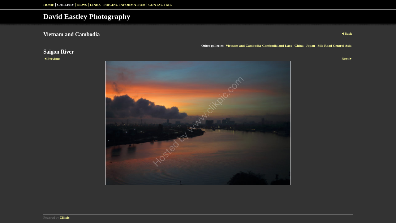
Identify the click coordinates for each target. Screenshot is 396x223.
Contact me (160, 5)
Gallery (65, 5)
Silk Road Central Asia (334, 45)
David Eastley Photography (86, 16)
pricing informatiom (124, 5)
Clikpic (64, 217)
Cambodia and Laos (277, 45)
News (82, 5)
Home (48, 5)
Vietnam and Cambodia (243, 45)
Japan (310, 45)
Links (95, 5)
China (299, 45)
